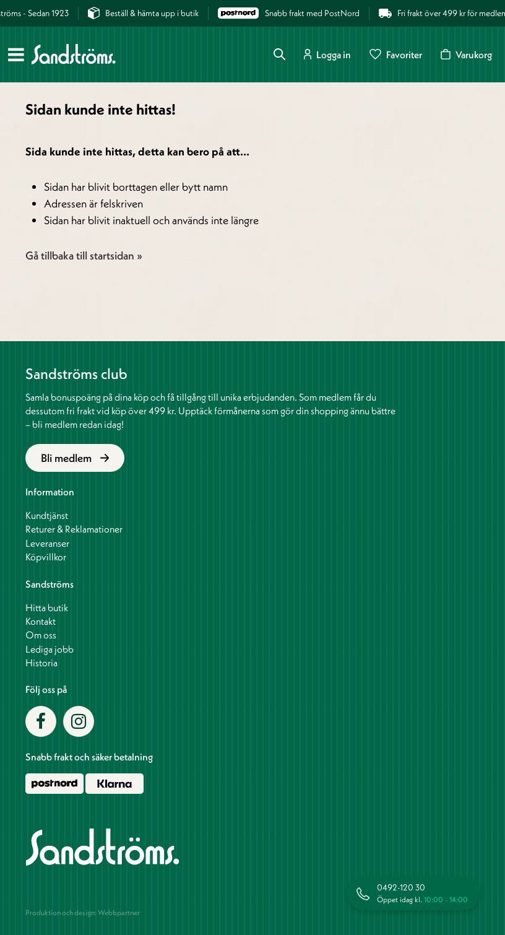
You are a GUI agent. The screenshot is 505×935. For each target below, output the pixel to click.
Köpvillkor (45, 556)
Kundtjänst (46, 515)
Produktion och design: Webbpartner (82, 912)
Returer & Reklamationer (74, 529)
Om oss (40, 634)
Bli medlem (75, 458)
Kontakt (40, 621)
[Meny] (16, 54)
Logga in (327, 54)
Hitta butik (46, 607)
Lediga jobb (49, 649)
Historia (41, 662)
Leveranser (47, 543)
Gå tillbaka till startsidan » (83, 255)
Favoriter (395, 54)
